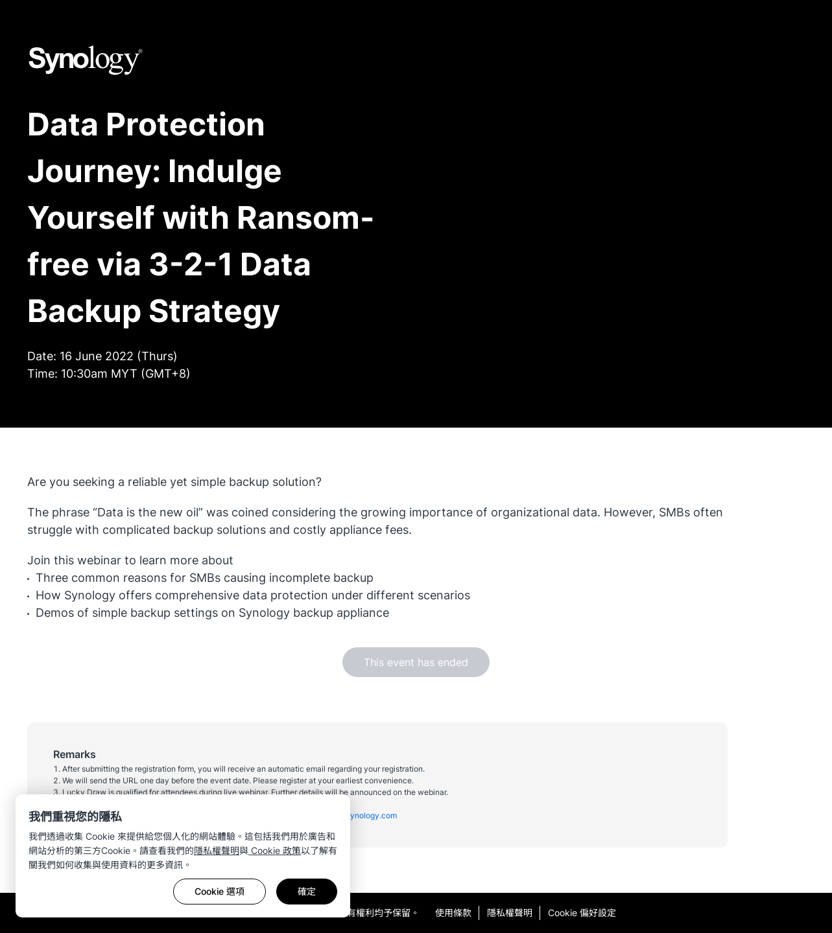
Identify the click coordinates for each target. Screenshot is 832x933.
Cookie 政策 (274, 850)
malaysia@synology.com (352, 815)
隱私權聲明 (216, 850)
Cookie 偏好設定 (582, 912)
